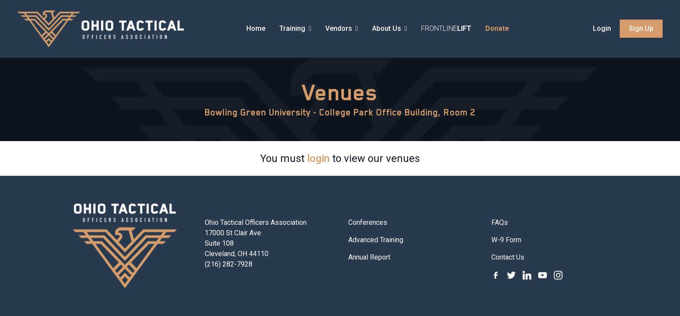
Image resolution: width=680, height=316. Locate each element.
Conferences (367, 222)
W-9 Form (506, 240)
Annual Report (369, 257)
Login (602, 28)
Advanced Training (375, 240)
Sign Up (641, 28)
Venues (340, 92)
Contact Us (507, 257)
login (318, 158)
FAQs (499, 222)
